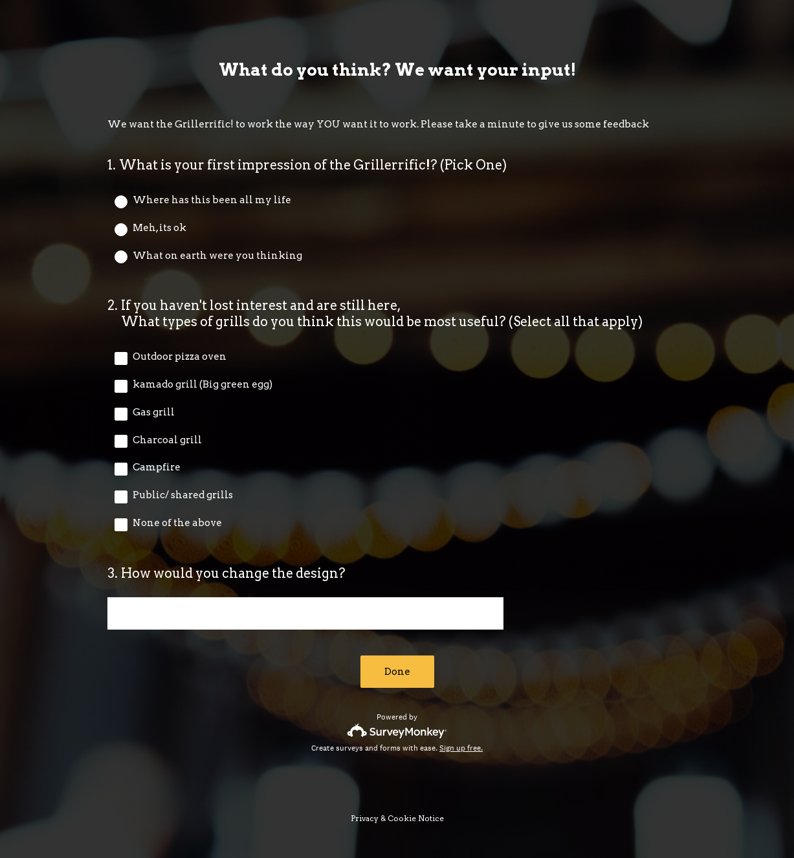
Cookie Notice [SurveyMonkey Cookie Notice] (416, 818)
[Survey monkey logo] (397, 731)
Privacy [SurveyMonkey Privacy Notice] (365, 818)
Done (397, 671)
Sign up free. (461, 748)
